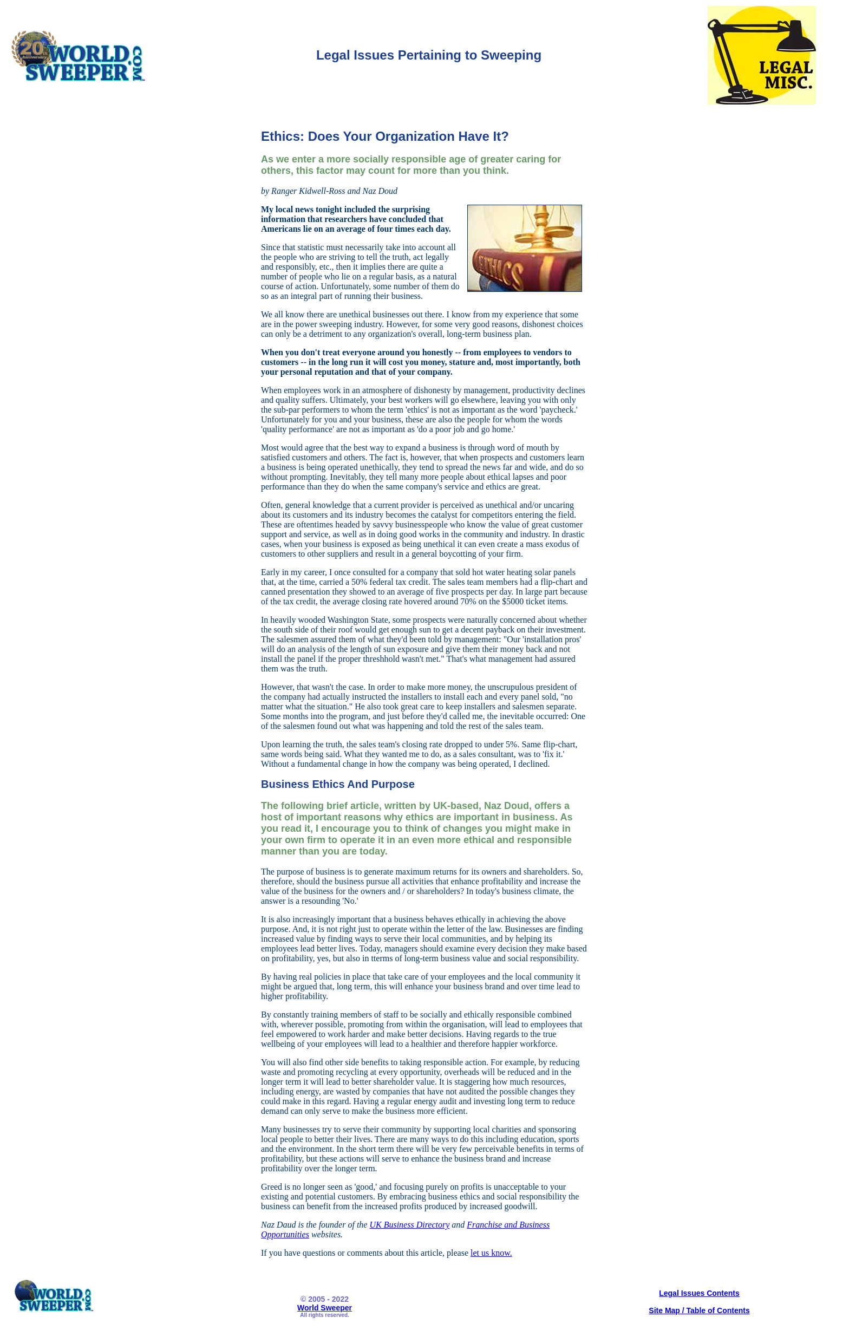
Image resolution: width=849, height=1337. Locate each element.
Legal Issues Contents (699, 1293)
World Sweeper (324, 1307)
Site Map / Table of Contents (699, 1310)
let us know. (491, 1252)
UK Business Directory (409, 1224)
